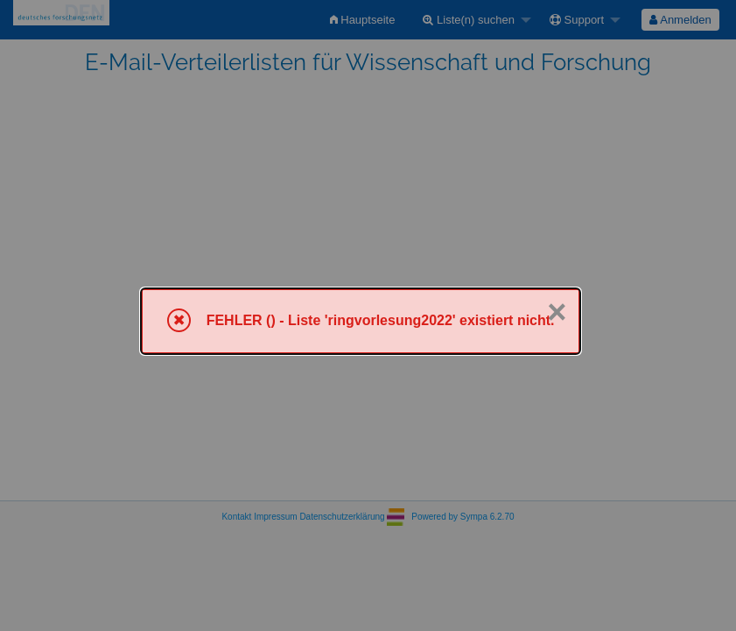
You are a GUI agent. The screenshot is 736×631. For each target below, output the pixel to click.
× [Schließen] (556, 312)
